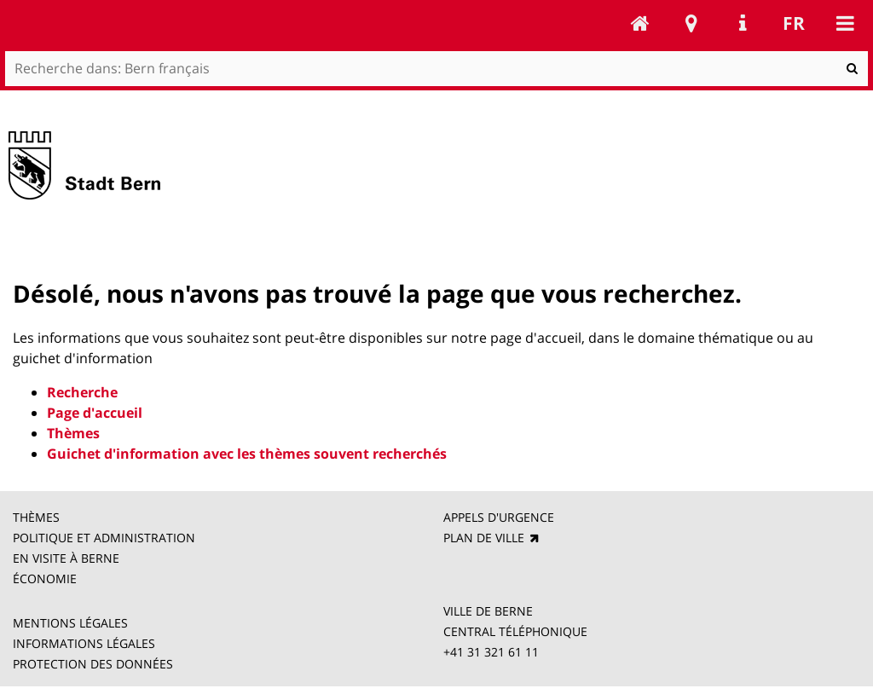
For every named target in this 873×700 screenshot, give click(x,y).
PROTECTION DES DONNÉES (93, 664)
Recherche (82, 392)
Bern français (640, 23)
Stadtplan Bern (691, 23)
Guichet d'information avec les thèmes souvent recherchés (247, 453)
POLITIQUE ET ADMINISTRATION (104, 537)
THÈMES (38, 517)
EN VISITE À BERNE (66, 558)
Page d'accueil (94, 412)
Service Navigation (743, 23)
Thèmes (73, 433)
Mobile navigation (845, 23)
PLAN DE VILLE (485, 537)
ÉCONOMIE (48, 578)
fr (794, 23)
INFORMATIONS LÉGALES (84, 643)
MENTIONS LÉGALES (70, 623)
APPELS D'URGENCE (500, 517)
